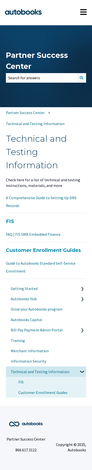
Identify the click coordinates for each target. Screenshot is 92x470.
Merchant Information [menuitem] (30, 350)
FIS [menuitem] (21, 381)
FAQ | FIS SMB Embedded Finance (33, 234)
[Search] (81, 77)
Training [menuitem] (18, 340)
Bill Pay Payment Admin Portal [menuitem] (37, 329)
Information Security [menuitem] (28, 361)
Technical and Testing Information (35, 123)
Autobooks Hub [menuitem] (24, 298)
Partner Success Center (37, 61)
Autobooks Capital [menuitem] (26, 319)
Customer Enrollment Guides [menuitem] (42, 392)
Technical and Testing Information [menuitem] (40, 371)
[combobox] (41, 77)
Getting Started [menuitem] (24, 288)
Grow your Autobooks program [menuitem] (37, 309)
